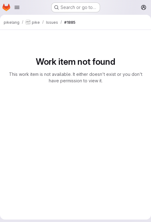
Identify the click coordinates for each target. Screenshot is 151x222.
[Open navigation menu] (17, 7)
